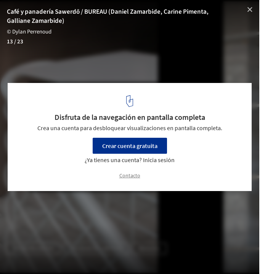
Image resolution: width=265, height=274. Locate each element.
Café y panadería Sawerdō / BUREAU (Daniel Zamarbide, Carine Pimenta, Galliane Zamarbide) (108, 16)
